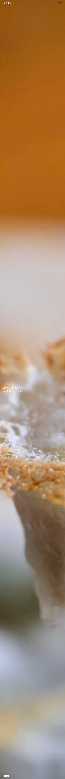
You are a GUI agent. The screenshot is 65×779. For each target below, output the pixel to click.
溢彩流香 (7, 3)
